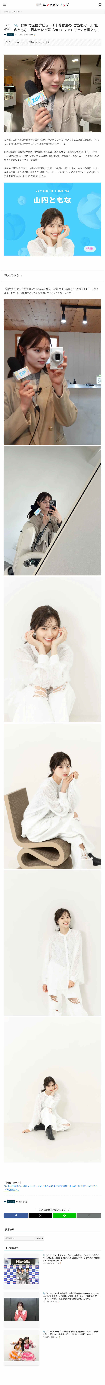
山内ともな (23, 1202)
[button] (16, 1215)
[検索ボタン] (100, 5)
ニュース (10, 34)
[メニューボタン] (5, 5)
